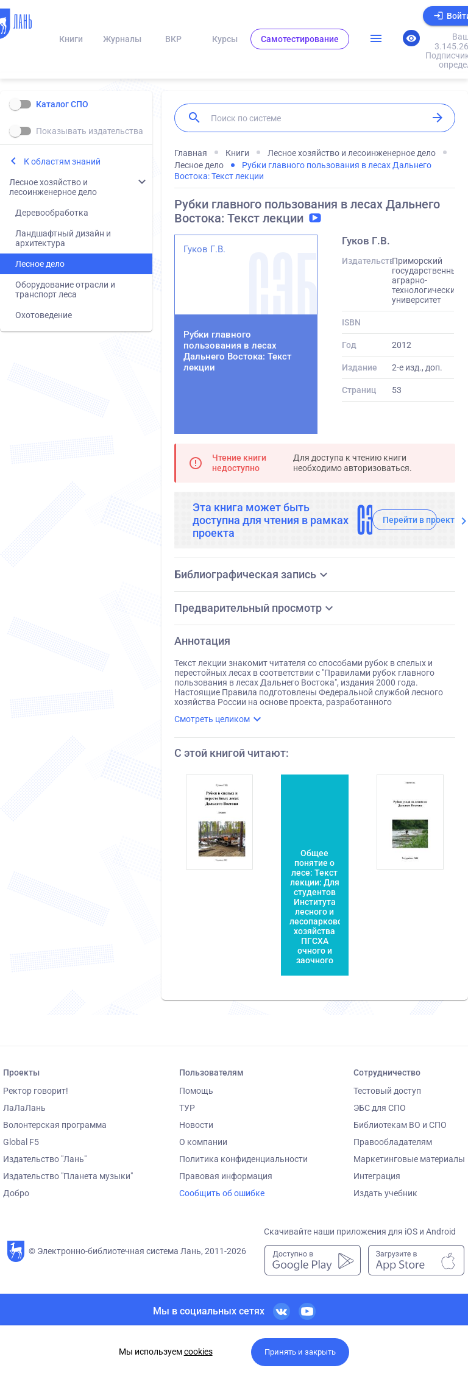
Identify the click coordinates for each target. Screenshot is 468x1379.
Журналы (122, 39)
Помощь (196, 1091)
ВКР (173, 39)
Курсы (225, 39)
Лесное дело (40, 264)
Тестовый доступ (387, 1091)
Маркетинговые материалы (409, 1159)
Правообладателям (392, 1142)
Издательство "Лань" (45, 1159)
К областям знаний (62, 161)
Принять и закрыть (300, 1351)
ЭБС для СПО (379, 1108)
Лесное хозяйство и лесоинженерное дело (53, 187)
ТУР (187, 1108)
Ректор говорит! (35, 1091)
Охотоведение (43, 315)
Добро (16, 1193)
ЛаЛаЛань (24, 1108)
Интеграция (376, 1176)
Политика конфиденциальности (243, 1159)
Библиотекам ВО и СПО (400, 1125)
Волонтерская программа (55, 1125)
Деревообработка (51, 213)
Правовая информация (225, 1176)
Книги (71, 39)
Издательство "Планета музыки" (68, 1176)
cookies (198, 1351)
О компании (203, 1142)
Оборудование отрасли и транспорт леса (65, 289)
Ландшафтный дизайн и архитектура (63, 238)
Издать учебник (385, 1193)
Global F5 (21, 1142)
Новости (196, 1125)
